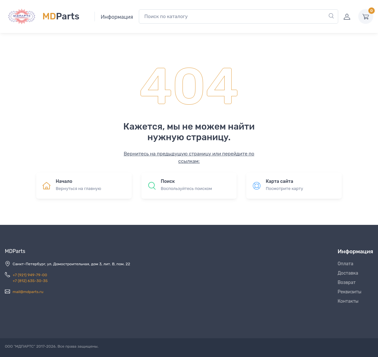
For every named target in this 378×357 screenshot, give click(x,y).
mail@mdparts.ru (28, 291)
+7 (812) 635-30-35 (30, 280)
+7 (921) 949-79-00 (30, 275)
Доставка (348, 273)
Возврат (347, 282)
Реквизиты (349, 292)
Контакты (348, 301)
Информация (117, 17)
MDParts (15, 251)
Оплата (345, 264)
